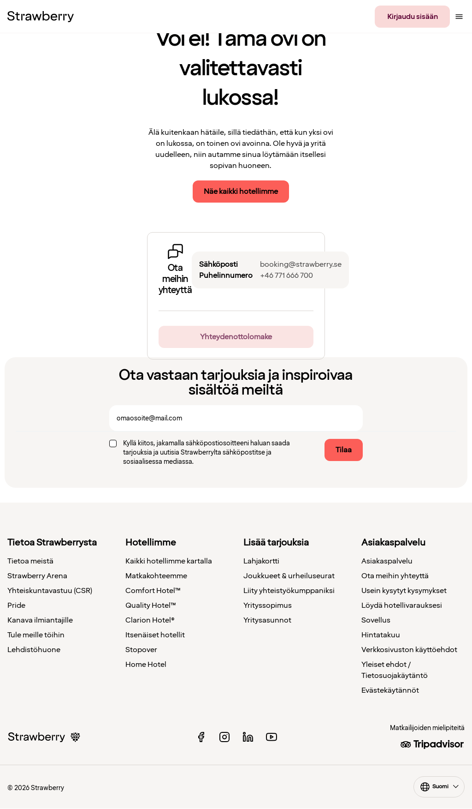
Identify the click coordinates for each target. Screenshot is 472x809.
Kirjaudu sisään (412, 17)
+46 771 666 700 (286, 275)
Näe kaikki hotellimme (241, 191)
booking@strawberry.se (301, 264)
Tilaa (344, 450)
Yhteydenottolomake (236, 337)
